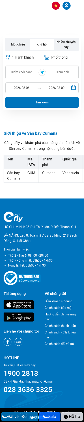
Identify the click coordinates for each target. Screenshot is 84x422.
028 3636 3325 (28, 389)
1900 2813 (21, 373)
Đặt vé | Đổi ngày (19, 416)
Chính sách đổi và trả (59, 344)
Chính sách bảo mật (59, 308)
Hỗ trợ (72, 416)
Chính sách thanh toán (60, 326)
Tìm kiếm (42, 102)
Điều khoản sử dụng (59, 301)
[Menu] (76, 5)
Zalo (49, 416)
